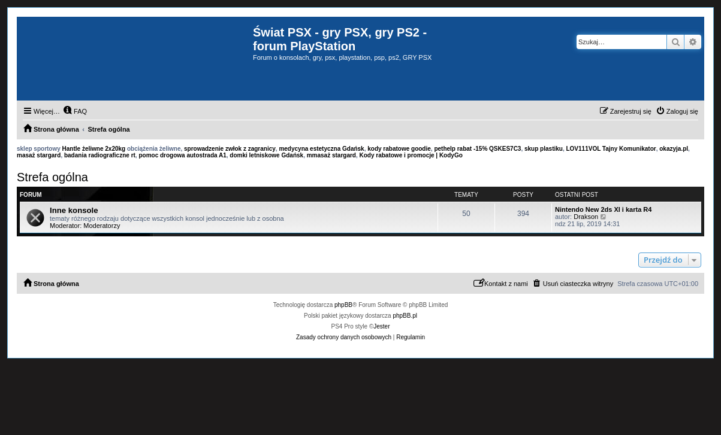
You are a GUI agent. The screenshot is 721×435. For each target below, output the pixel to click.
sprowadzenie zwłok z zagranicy (230, 148)
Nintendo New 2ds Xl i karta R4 (603, 209)
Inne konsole (74, 210)
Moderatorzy (101, 225)
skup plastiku (543, 148)
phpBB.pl (405, 315)
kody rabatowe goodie (399, 148)
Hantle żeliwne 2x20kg (94, 148)
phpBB (343, 305)
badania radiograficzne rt (99, 155)
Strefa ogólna (52, 177)
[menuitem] (75, 111)
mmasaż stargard (331, 155)
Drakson (586, 216)
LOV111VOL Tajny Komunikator (611, 148)
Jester (381, 326)
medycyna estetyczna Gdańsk (321, 148)
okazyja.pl (673, 148)
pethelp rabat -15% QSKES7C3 (477, 148)
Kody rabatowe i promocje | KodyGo (411, 155)
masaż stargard (39, 155)
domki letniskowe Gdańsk (266, 155)
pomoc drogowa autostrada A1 (182, 155)
